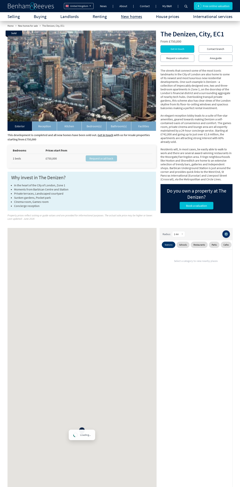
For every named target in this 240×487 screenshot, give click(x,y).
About (123, 6)
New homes (131, 16)
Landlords (69, 16)
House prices (167, 16)
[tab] (20, 126)
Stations (168, 244)
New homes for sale (28, 25)
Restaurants (199, 244)
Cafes (226, 244)
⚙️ (226, 234)
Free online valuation (213, 6)
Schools (183, 244)
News (103, 6)
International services (212, 16)
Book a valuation (196, 206)
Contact (145, 6)
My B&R (167, 6)
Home (11, 25)
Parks (214, 244)
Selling (14, 16)
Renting (100, 16)
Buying (40, 16)
